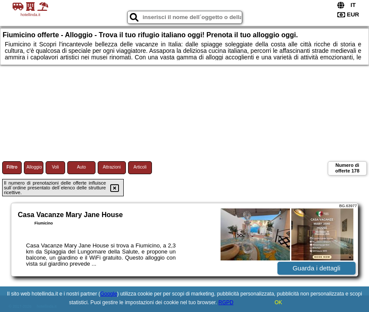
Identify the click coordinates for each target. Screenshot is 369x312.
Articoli (139, 167)
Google (108, 294)
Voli (55, 167)
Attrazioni (112, 167)
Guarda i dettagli (316, 268)
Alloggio (34, 167)
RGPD (226, 302)
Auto (81, 167)
